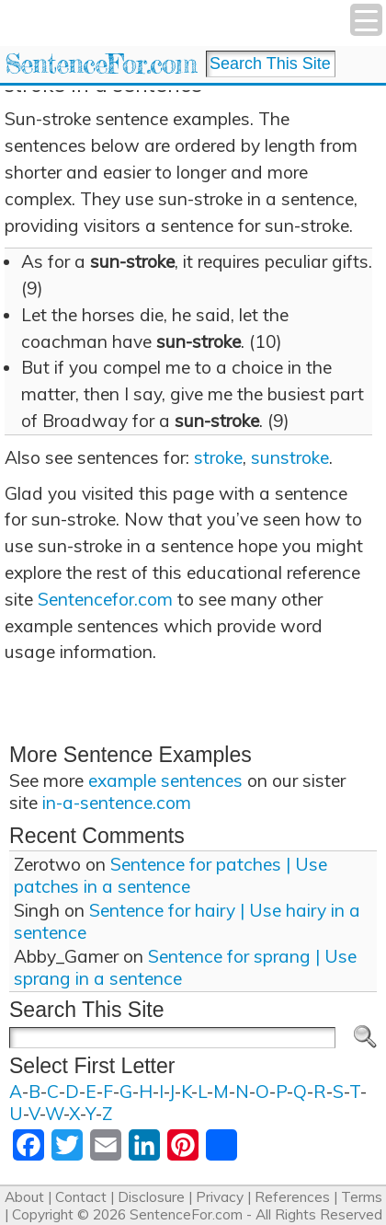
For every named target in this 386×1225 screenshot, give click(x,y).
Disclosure (151, 1197)
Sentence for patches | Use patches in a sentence (170, 875)
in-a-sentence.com (116, 803)
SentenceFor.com (101, 64)
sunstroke (290, 457)
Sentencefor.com (105, 599)
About (24, 1197)
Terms (361, 1197)
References (292, 1197)
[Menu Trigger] (366, 20)
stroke (218, 457)
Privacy (220, 1197)
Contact (81, 1197)
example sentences (165, 780)
